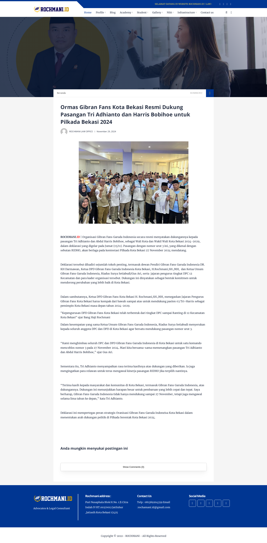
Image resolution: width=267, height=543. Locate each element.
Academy (125, 12)
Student (142, 12)
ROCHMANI (132, 536)
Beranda (61, 93)
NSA (169, 12)
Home (88, 12)
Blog (113, 12)
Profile (100, 12)
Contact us (207, 12)
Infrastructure (186, 12)
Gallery (156, 12)
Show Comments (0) (133, 467)
